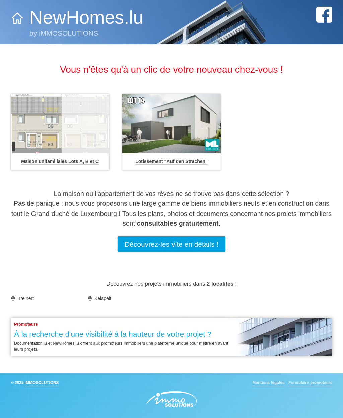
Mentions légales (268, 382)
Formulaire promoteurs (310, 382)
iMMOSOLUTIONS (42, 382)
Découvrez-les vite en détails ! (171, 244)
